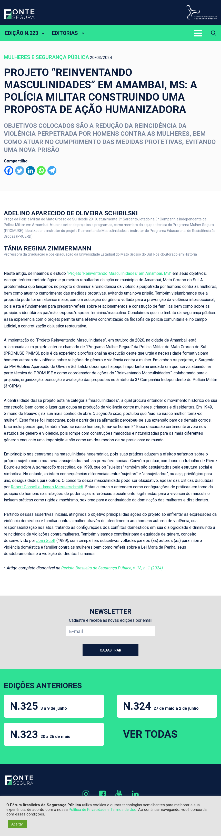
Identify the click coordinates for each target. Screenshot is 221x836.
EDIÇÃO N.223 (21, 33)
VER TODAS (150, 734)
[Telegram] (51, 170)
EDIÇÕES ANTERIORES (43, 685)
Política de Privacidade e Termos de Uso (102, 809)
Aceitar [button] (17, 824)
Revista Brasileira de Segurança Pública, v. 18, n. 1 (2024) (112, 568)
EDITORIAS (65, 33)
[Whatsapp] (41, 170)
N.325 (38, 706)
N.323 (40, 734)
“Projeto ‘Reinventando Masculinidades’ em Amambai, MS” (119, 273)
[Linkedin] (30, 170)
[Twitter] (19, 170)
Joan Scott (45, 540)
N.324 (161, 706)
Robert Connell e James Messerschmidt (47, 486)
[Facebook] (8, 170)
